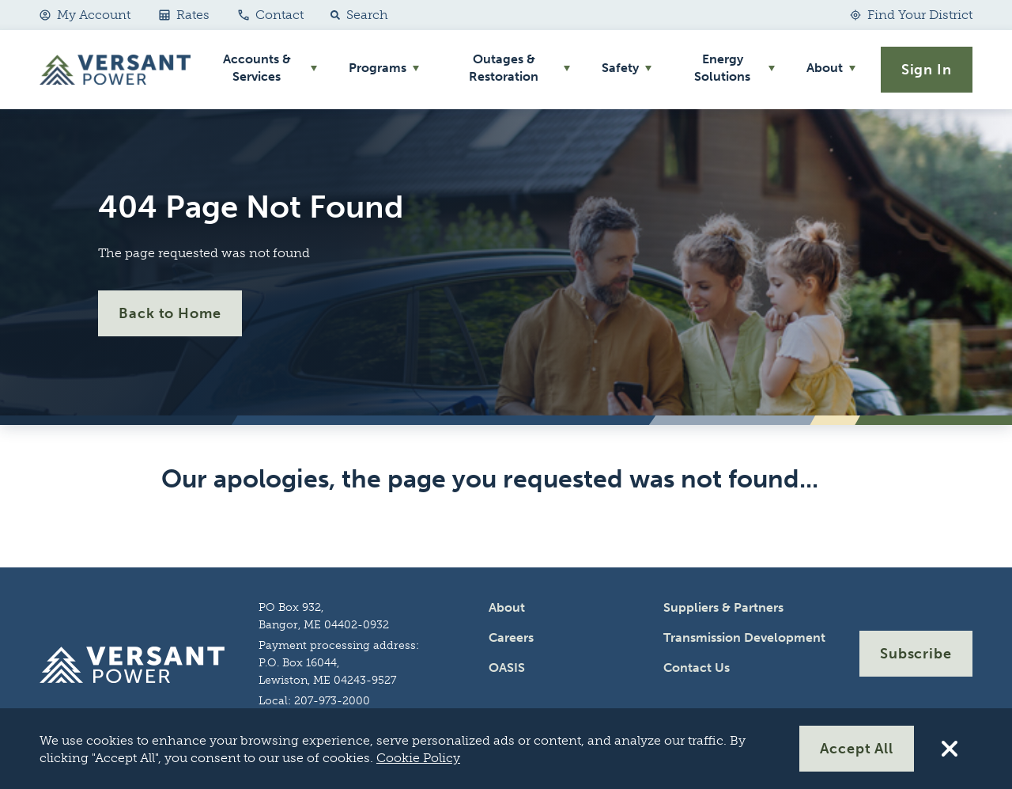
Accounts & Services (257, 67)
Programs (377, 67)
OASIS (507, 667)
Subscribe (916, 653)
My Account (85, 14)
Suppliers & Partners (723, 607)
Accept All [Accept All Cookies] (856, 748)
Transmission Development (744, 637)
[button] (355, 15)
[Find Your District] (911, 15)
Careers (511, 637)
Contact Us (696, 667)
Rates (184, 14)
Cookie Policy (418, 757)
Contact (271, 14)
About (824, 67)
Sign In (926, 69)
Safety (620, 67)
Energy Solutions (722, 67)
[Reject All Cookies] (949, 749)
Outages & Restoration (503, 67)
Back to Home (170, 313)
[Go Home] (115, 70)
